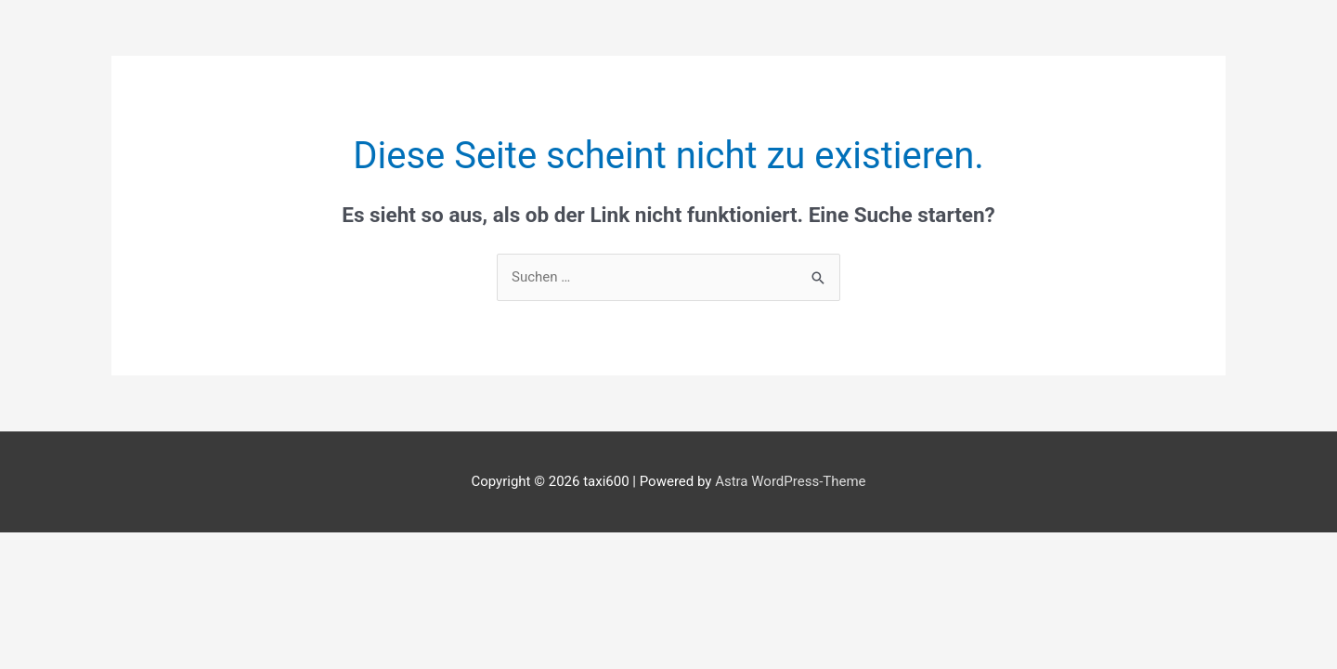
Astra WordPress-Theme (790, 481)
